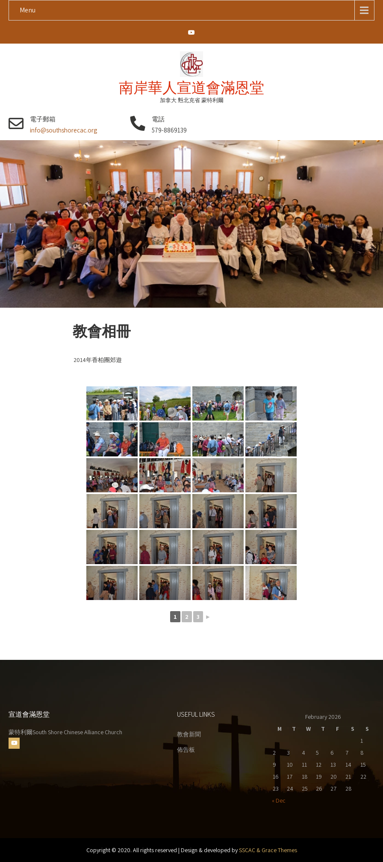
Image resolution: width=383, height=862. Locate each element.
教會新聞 (189, 734)
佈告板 (186, 749)
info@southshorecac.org (63, 130)
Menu (27, 10)
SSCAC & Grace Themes (268, 850)
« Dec (279, 800)
